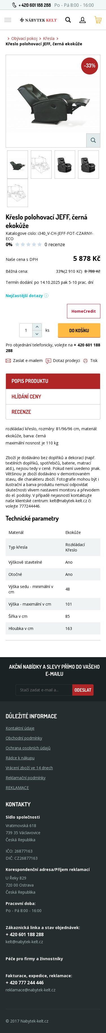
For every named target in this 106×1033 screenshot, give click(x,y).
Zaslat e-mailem (24, 360)
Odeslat (82, 690)
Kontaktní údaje (20, 728)
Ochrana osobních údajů (28, 748)
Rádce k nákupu (20, 758)
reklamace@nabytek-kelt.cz (30, 989)
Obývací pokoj (24, 38)
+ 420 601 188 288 (35, 5)
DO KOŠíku (79, 330)
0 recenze (55, 244)
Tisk (90, 360)
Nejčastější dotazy (27, 295)
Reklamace (17, 787)
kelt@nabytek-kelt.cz (24, 941)
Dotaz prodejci (63, 360)
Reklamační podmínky (26, 777)
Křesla (49, 38)
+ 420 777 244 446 (25, 982)
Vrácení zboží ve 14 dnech (29, 767)
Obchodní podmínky (24, 738)
